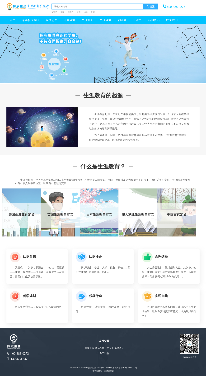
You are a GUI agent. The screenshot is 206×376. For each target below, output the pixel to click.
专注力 (137, 20)
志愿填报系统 (30, 20)
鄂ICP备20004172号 (129, 368)
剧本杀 (122, 20)
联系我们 (172, 20)
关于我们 (104, 353)
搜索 (150, 6)
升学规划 (69, 20)
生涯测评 (87, 20)
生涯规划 (105, 20)
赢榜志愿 (51, 20)
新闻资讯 (154, 20)
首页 (12, 20)
